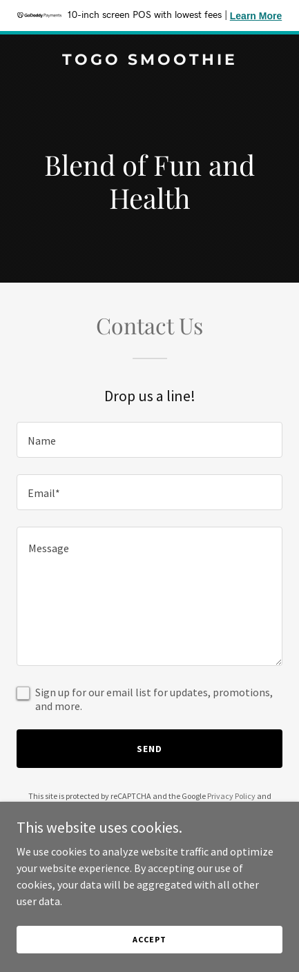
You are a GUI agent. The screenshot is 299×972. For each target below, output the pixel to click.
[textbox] (149, 440)
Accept (149, 939)
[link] (149, 61)
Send (149, 748)
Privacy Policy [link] (231, 796)
